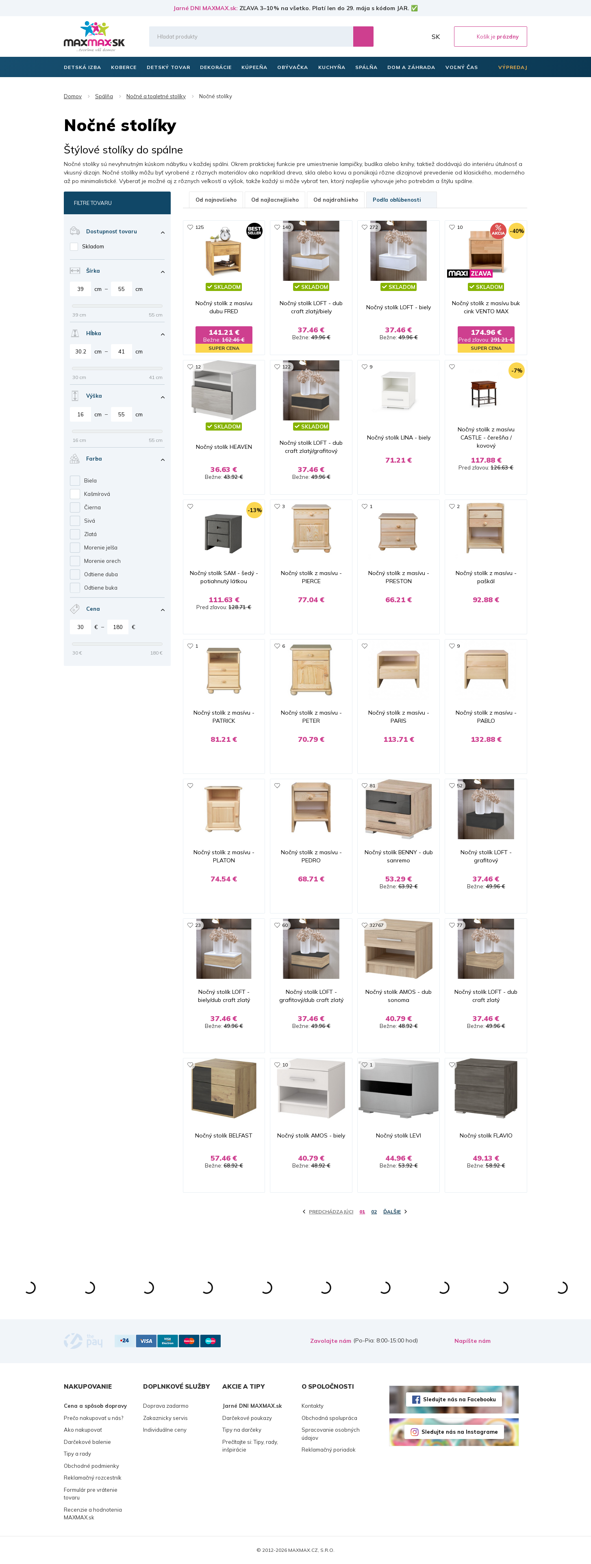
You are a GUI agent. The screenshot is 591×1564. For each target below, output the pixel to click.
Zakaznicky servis (165, 1418)
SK (436, 36)
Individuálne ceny (165, 1429)
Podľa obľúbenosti (401, 199)
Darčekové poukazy (247, 1418)
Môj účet (419, 36)
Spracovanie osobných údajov (331, 1433)
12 (198, 367)
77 (460, 925)
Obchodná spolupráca (329, 1418)
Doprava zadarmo (166, 1405)
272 (373, 227)
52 (460, 785)
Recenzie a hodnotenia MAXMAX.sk (93, 1513)
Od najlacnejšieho (275, 199)
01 (362, 1212)
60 (285, 925)
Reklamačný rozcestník (93, 1477)
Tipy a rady (77, 1453)
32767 (376, 925)
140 (286, 227)
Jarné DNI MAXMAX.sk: (205, 8)
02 (374, 1212)
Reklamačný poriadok (329, 1449)
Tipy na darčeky (241, 1429)
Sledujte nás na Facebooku (459, 1399)
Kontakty (313, 1405)
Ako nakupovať (83, 1429)
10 (460, 227)
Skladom (93, 246)
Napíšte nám (472, 1340)
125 (199, 227)
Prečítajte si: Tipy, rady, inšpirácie (250, 1446)
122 (286, 367)
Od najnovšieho (216, 199)
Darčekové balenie (87, 1442)
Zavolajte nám (330, 1340)
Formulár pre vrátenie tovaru (90, 1493)
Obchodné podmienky (91, 1466)
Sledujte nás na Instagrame (460, 1431)
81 (372, 785)
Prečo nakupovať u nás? (93, 1418)
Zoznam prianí (401, 36)
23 (198, 925)
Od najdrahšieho (335, 199)
